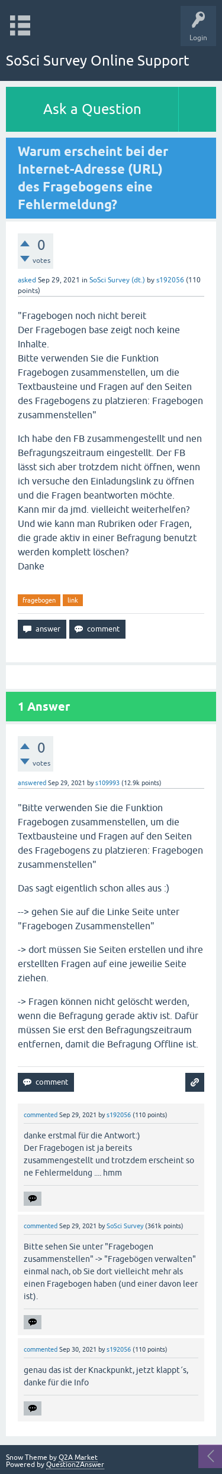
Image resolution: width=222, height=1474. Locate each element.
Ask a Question (92, 109)
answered (32, 782)
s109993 (107, 782)
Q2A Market (78, 1457)
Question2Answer (75, 1464)
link (72, 600)
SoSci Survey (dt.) (117, 280)
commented (40, 1114)
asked (27, 280)
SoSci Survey (125, 1225)
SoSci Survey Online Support (97, 61)
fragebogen (39, 600)
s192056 (170, 280)
